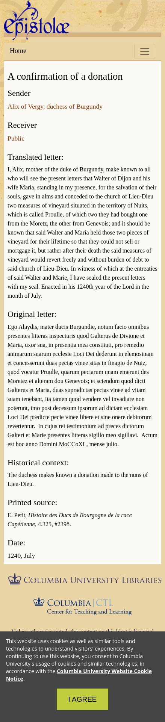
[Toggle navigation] (144, 51)
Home (18, 50)
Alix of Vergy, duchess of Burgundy (55, 106)
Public (16, 138)
